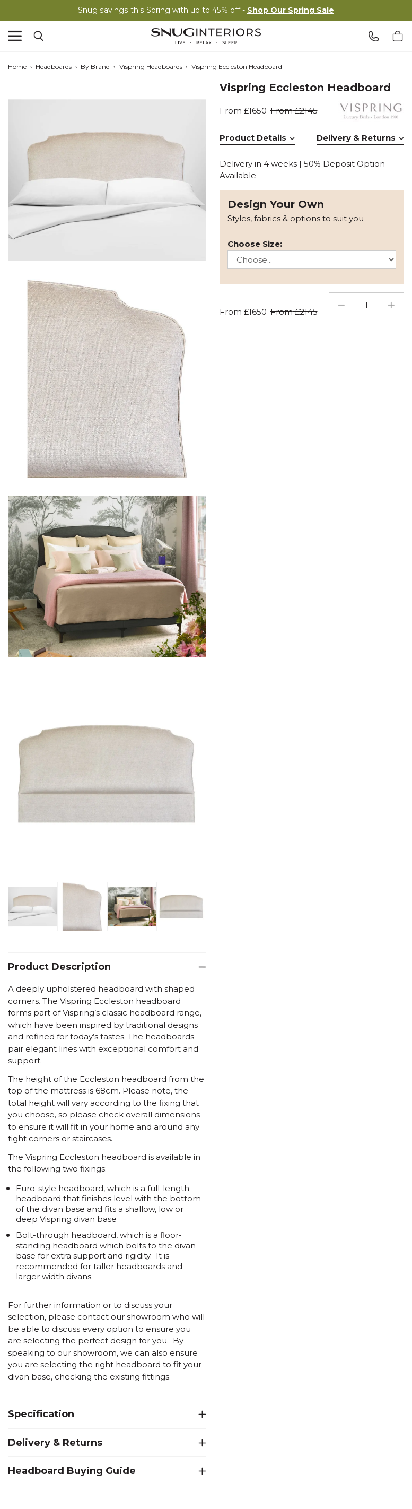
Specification (41, 1414)
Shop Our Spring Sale (290, 10)
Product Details (253, 138)
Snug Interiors (206, 36)
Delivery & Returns (55, 1443)
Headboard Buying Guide (72, 1471)
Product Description (59, 967)
